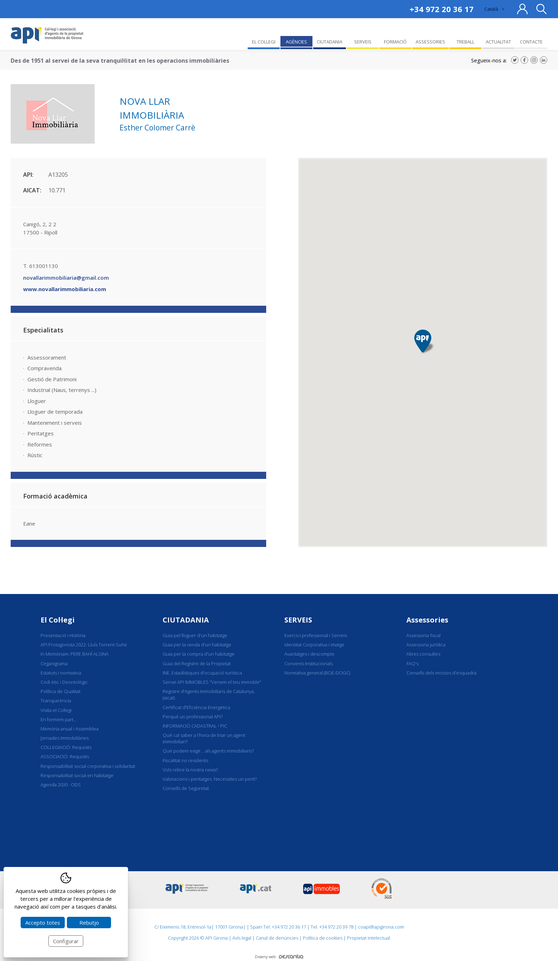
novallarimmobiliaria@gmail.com (66, 277)
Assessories (427, 620)
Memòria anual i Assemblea (70, 728)
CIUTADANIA (186, 620)
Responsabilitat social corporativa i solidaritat (88, 766)
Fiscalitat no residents (185, 760)
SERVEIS (298, 620)
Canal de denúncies (277, 938)
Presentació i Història (63, 635)
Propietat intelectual (368, 938)
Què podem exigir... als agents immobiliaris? (208, 751)
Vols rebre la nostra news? (190, 769)
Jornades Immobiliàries (65, 738)
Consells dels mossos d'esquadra (441, 673)
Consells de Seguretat (186, 788)
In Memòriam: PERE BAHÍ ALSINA (75, 654)
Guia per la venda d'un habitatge (197, 644)
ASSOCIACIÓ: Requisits (65, 756)
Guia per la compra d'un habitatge (199, 654)
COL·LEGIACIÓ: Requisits (66, 747)
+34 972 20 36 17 (442, 9)
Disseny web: (279, 956)
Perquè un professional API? (192, 716)
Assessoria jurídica (426, 644)
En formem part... (59, 719)
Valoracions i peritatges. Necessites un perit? (210, 779)
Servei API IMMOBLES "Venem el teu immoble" (212, 682)
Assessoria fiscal (423, 635)
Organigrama (54, 663)
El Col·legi (58, 620)
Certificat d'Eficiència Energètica (196, 707)
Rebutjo (89, 922)
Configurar (66, 941)
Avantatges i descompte (309, 654)
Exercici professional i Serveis (315, 635)
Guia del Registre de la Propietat (197, 663)
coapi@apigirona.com (381, 927)
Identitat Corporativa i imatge (314, 644)
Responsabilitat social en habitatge (77, 775)
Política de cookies (322, 938)
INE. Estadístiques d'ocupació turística (202, 673)
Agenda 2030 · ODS (61, 784)
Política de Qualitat (60, 691)
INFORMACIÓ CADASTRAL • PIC (195, 726)
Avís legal (241, 938)
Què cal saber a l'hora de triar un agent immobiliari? (204, 738)
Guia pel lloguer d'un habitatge (195, 635)
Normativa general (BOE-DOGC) (317, 673)
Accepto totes (42, 922)
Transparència (56, 700)
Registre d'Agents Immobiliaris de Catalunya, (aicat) (209, 694)
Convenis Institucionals (308, 663)
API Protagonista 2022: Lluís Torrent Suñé (84, 644)
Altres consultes (423, 654)
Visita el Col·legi (56, 710)
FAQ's (412, 663)
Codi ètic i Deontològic (64, 682)
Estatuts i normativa (61, 673)
